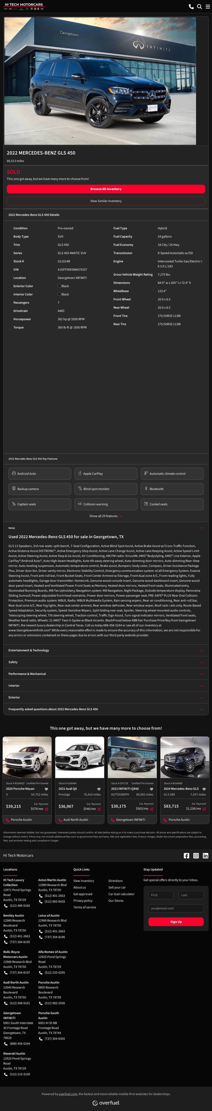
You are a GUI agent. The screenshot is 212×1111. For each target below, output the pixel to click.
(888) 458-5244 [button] (17, 1043)
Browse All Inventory (106, 189)
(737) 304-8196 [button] (52, 937)
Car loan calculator (121, 894)
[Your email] (176, 908)
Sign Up (176, 921)
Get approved (82, 894)
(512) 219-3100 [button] (17, 1074)
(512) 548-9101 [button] (17, 1003)
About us (79, 887)
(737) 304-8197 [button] (17, 972)
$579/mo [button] (39, 806)
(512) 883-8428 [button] (52, 901)
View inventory (83, 881)
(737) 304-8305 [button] (52, 1038)
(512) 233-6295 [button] (52, 972)
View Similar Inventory (106, 201)
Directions (115, 881)
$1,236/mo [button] (196, 806)
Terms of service (84, 907)
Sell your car (117, 887)
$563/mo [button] (144, 806)
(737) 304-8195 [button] (17, 942)
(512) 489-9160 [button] (17, 905)
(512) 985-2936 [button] (52, 1003)
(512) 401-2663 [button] (52, 895)
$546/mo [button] (92, 806)
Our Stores (116, 900)
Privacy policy (82, 900)
